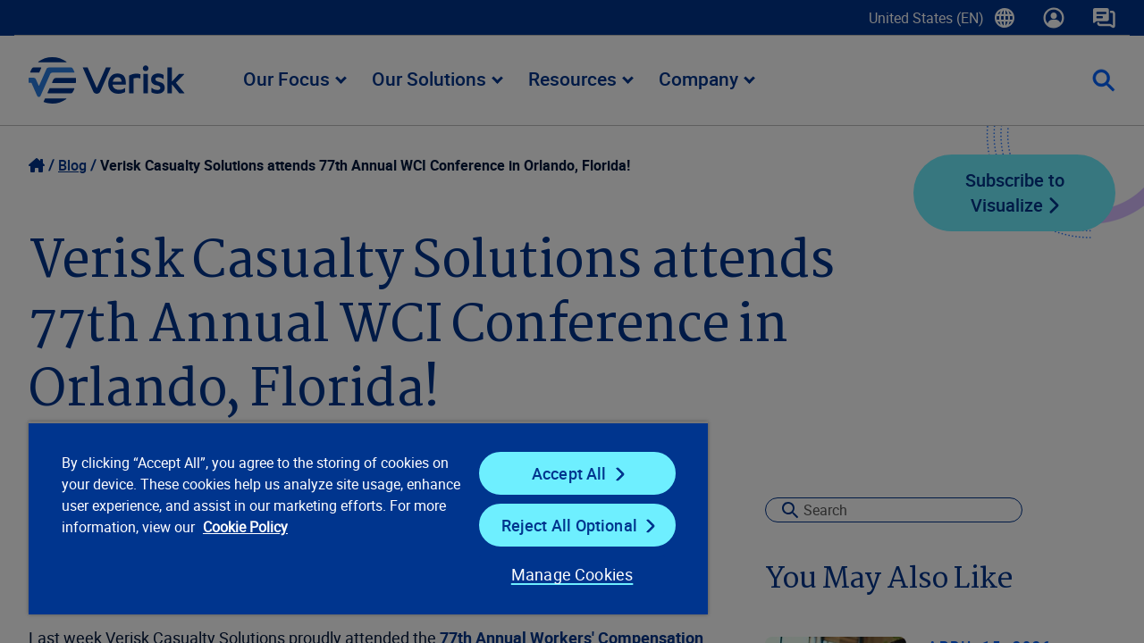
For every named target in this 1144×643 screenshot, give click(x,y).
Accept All (557, 473)
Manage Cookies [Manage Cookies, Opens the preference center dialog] (558, 574)
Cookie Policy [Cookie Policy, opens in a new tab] (304, 527)
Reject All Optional (558, 525)
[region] (360, 518)
